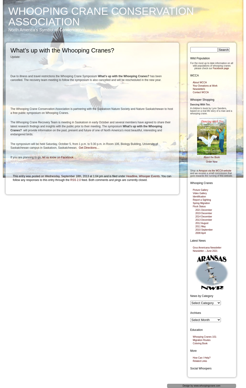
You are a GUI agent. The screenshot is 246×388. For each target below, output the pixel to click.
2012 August (202, 223)
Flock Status (199, 206)
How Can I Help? (202, 357)
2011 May (200, 226)
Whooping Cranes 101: (205, 337)
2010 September (204, 229)
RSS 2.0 (75, 180)
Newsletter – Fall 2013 (161, 203)
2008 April (200, 233)
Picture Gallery (200, 190)
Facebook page (221, 68)
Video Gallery (200, 193)
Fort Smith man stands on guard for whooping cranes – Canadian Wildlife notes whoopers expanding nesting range (82, 200)
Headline (131, 176)
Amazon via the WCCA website (215, 170)
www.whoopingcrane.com (207, 385)
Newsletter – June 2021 (205, 251)
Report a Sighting (202, 200)
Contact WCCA (201, 92)
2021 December (203, 210)
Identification (199, 196)
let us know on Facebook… (59, 157)
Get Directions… (89, 147)
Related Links (200, 361)
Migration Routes (202, 340)
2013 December (203, 220)
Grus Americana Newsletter (207, 247)
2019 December (203, 213)
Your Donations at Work (205, 85)
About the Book (212, 157)
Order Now (211, 161)
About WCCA (200, 82)
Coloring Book (200, 343)
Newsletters (199, 89)
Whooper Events (149, 176)
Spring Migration (201, 203)
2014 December (203, 216)
